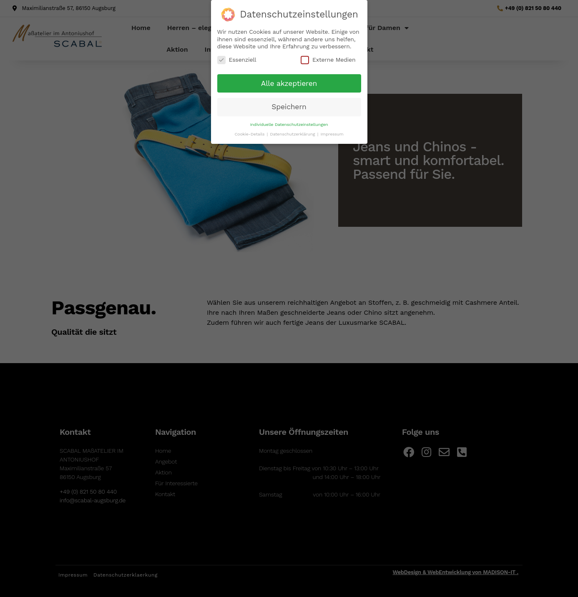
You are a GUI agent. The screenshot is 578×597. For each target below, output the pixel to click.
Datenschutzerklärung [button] (293, 131)
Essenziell (236, 57)
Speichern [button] (288, 104)
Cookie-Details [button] (250, 131)
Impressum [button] (331, 131)
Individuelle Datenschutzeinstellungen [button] (289, 121)
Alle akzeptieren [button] (289, 80)
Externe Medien (328, 57)
